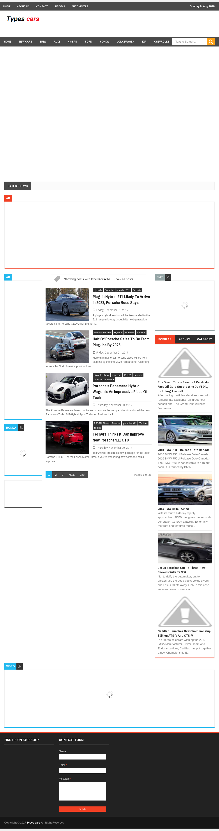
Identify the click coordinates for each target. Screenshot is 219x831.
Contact (42, 6)
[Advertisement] (135, 23)
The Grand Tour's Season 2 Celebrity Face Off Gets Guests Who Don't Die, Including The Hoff (183, 386)
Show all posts (123, 279)
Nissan (72, 41)
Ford (88, 41)
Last (82, 474)
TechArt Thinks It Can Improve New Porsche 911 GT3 (118, 437)
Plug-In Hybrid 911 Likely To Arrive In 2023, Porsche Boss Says (121, 299)
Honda (104, 41)
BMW (43, 41)
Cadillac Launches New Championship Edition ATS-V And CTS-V (184, 633)
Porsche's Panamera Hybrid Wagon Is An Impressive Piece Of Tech (120, 391)
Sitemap (60, 6)
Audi (57, 41)
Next (72, 474)
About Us (23, 6)
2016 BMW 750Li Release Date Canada (184, 450)
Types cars (33, 822)
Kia (144, 41)
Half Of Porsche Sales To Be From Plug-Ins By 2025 (121, 342)
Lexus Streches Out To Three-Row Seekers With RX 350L (181, 569)
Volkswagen (125, 41)
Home (7, 6)
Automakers (80, 6)
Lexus (181, 50)
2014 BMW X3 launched (173, 509)
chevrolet (161, 41)
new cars (25, 41)
